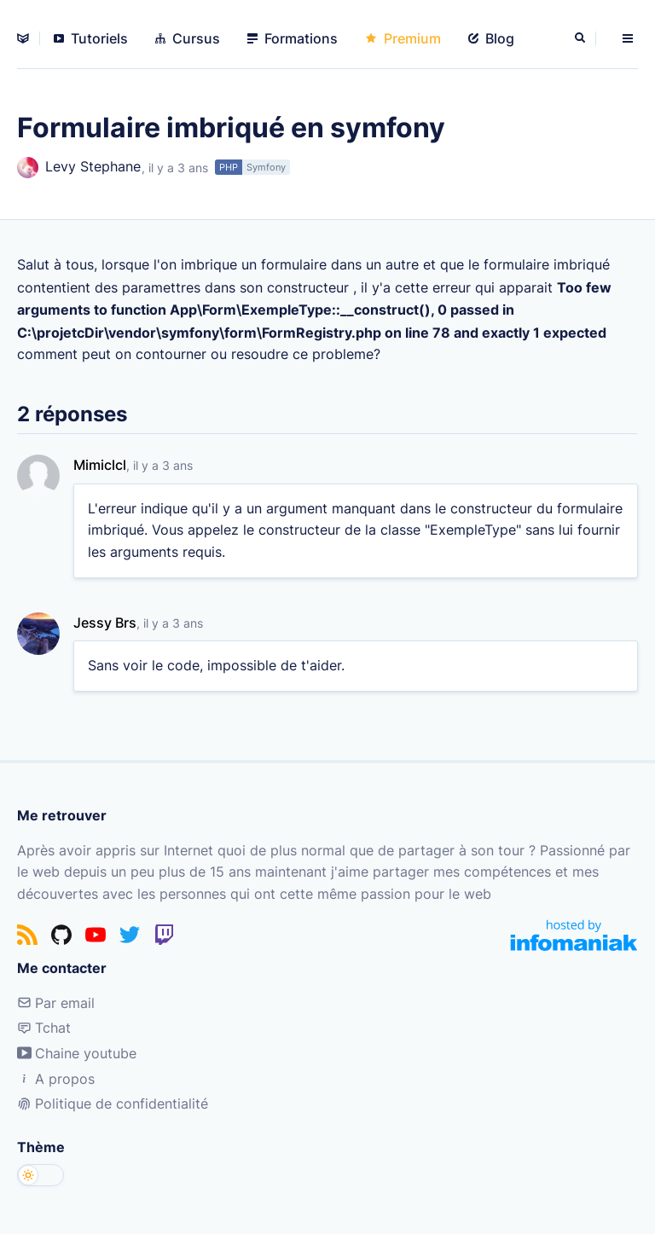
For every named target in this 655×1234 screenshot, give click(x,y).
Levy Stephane (79, 167)
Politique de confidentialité (112, 1103)
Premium (403, 38)
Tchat (44, 1027)
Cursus (187, 38)
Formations (292, 38)
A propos (56, 1078)
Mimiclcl (99, 464)
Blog (491, 38)
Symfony (266, 167)
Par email (56, 1003)
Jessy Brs (104, 622)
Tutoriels (91, 38)
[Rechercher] (581, 38)
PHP (228, 167)
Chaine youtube (76, 1053)
